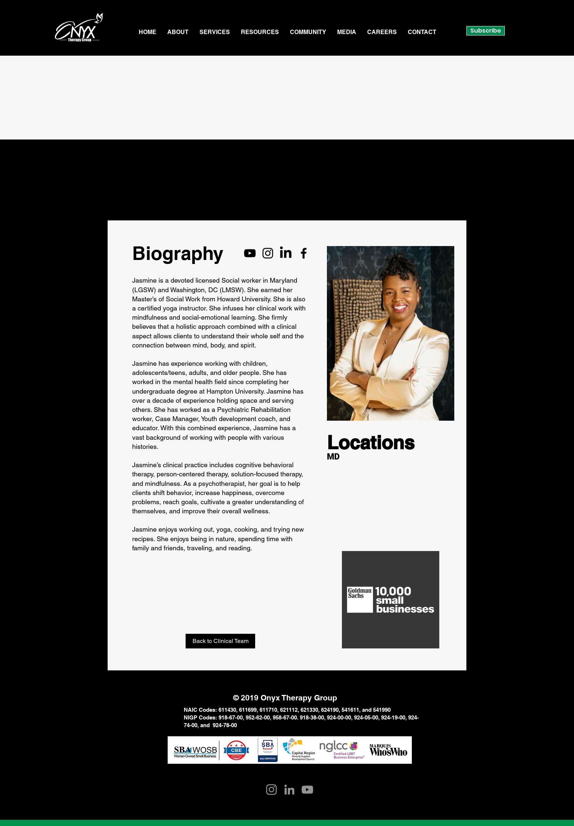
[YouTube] (250, 253)
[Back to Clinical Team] (220, 641)
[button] (178, 32)
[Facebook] (304, 253)
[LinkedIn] (286, 253)
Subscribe (485, 30)
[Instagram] (268, 253)
